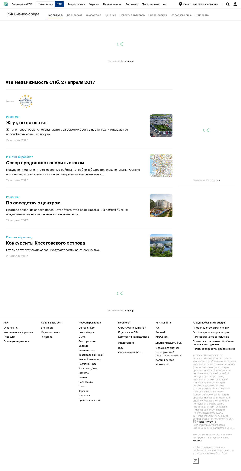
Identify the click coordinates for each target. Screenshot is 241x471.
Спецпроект (74, 14)
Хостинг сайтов (165, 359)
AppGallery (162, 336)
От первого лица (181, 14)
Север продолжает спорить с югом (45, 163)
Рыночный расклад (19, 156)
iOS (158, 327)
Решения (12, 116)
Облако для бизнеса (167, 347)
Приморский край (89, 399)
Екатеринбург (87, 327)
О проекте (202, 14)
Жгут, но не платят (26, 122)
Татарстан (84, 372)
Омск (82, 336)
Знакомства (162, 364)
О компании (11, 327)
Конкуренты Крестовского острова (45, 243)
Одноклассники (50, 332)
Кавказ (82, 386)
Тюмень (83, 377)
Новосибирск (87, 332)
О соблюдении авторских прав (211, 332)
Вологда (83, 345)
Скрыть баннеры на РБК (132, 327)
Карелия (83, 390)
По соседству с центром (33, 203)
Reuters (197, 440)
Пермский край (88, 363)
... (164, 3)
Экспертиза (93, 14)
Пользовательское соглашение (211, 336)
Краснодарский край (91, 354)
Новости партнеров (132, 14)
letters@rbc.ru (207, 421)
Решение (110, 14)
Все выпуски (55, 14)
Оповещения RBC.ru (130, 352)
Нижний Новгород (89, 359)
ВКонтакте (47, 327)
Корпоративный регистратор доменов (168, 353)
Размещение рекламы (16, 341)
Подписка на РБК (128, 332)
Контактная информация (18, 332)
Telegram (46, 336)
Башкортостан (87, 341)
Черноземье (86, 381)
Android (160, 332)
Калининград (86, 350)
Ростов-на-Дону (88, 368)
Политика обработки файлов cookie (214, 348)
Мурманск (85, 395)
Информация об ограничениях (211, 327)
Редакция (9, 336)
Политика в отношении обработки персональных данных (213, 342)
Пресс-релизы (157, 14)
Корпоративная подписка (133, 336)
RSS (120, 347)
